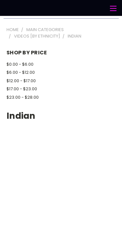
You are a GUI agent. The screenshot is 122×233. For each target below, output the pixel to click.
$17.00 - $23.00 (22, 89)
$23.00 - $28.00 (23, 97)
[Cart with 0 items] (101, 8)
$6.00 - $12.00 (21, 72)
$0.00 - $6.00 (20, 64)
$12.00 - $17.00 (21, 81)
